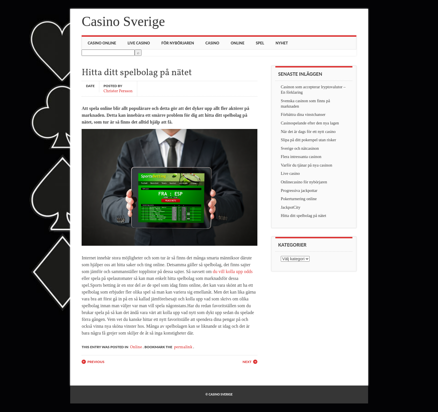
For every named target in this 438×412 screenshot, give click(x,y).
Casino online (102, 43)
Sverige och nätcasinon (300, 148)
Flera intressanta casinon (301, 156)
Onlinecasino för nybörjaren (304, 182)
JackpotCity (290, 207)
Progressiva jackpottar (299, 190)
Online (237, 43)
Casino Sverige (123, 21)
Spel (260, 43)
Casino (212, 43)
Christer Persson (118, 91)
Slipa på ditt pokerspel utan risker (308, 140)
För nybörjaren (178, 43)
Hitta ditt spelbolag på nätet (303, 215)
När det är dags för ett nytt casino (308, 131)
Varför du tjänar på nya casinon (306, 165)
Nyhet (282, 43)
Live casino (139, 43)
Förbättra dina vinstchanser (303, 114)
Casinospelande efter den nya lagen (310, 123)
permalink (183, 347)
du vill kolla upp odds (233, 271)
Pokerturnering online (299, 198)
